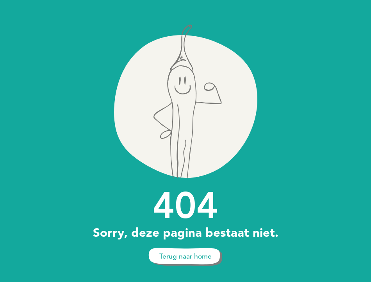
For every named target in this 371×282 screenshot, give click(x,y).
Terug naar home (185, 256)
